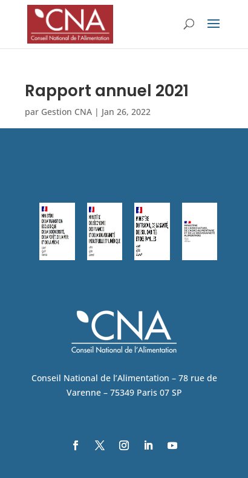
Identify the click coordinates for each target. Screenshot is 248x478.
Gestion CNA (66, 111)
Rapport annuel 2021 (107, 91)
